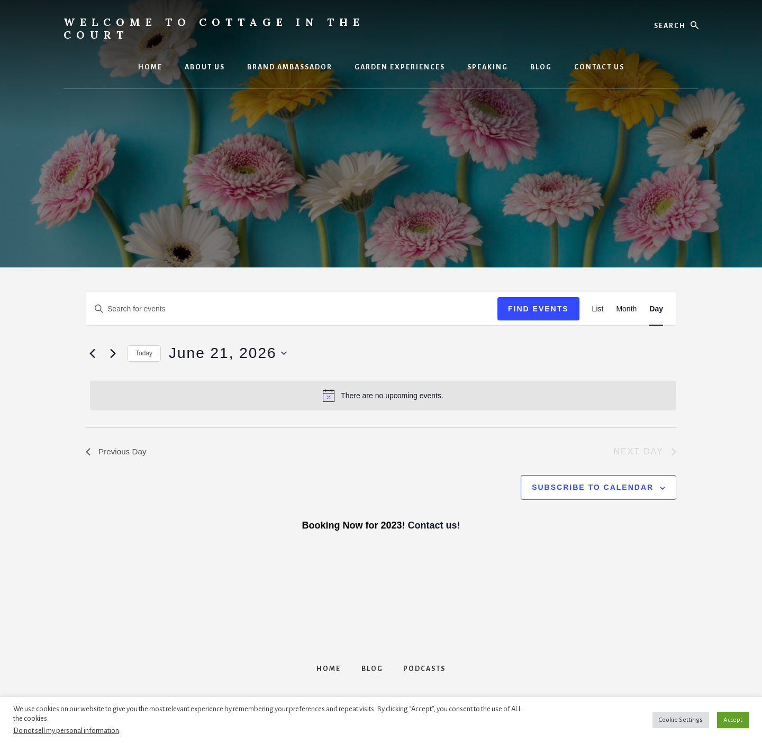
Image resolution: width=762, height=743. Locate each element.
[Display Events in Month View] (626, 309)
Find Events (538, 309)
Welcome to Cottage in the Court (214, 28)
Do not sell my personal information (66, 731)
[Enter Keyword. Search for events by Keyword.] (291, 309)
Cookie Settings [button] (681, 720)
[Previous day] (92, 353)
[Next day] (112, 353)
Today (143, 353)
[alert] (383, 395)
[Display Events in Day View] (656, 309)
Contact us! (434, 526)
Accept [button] (732, 720)
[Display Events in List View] (598, 309)
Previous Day (117, 451)
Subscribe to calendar (593, 488)
